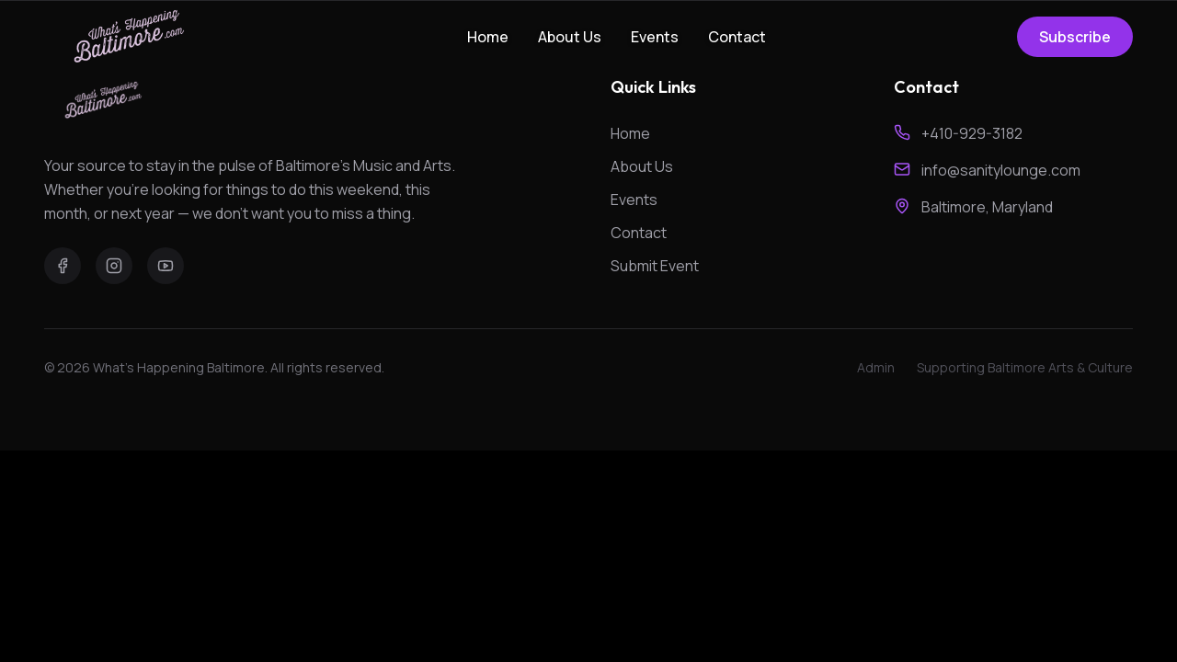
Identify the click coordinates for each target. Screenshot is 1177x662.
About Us (569, 37)
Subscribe (1075, 37)
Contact (737, 37)
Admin (876, 367)
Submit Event (655, 266)
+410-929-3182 (972, 133)
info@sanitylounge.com (1000, 170)
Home (488, 37)
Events (655, 37)
